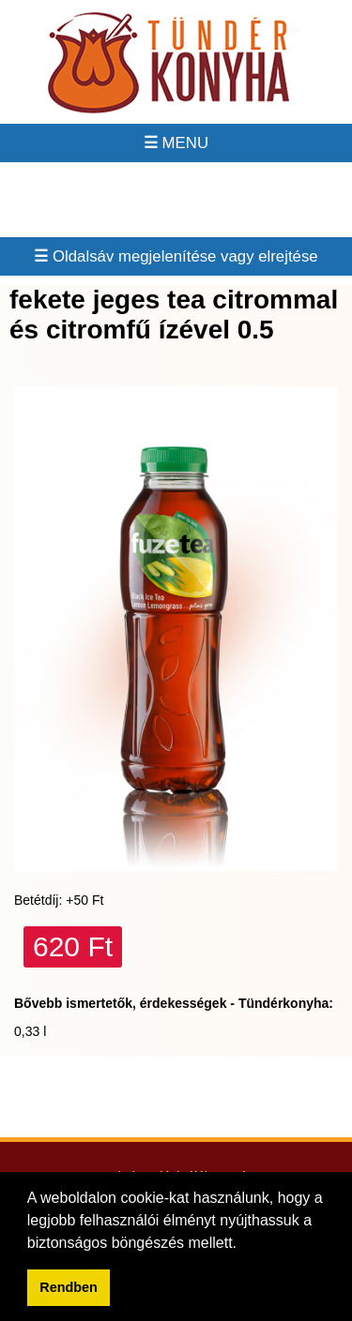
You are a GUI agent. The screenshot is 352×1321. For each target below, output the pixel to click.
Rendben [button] (68, 1287)
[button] (243, 1244)
